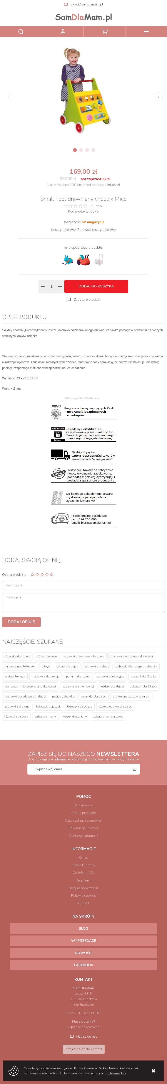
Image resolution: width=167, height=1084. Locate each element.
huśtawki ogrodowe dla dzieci (25, 696)
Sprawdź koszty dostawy (96, 229)
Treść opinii (14, 597)
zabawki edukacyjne (110, 676)
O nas (83, 857)
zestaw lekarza (15, 676)
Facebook (83, 965)
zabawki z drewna (17, 706)
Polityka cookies (83, 895)
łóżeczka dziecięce (79, 706)
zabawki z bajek (67, 666)
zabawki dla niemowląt (78, 686)
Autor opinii (14, 586)
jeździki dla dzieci (112, 686)
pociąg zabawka (63, 696)
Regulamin (83, 880)
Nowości (83, 953)
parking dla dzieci (78, 676)
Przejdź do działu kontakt (83, 1049)
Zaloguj (63, 31)
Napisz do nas (86, 1036)
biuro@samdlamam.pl (87, 4)
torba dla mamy (45, 716)
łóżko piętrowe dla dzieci (115, 706)
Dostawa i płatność (83, 835)
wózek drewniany (74, 716)
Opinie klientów (83, 865)
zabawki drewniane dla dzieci (83, 656)
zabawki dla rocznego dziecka (136, 666)
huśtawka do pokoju (46, 676)
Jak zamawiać (84, 805)
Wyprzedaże (83, 940)
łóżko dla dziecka (16, 716)
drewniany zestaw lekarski (131, 696)
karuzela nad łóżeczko (20, 666)
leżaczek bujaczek (48, 706)
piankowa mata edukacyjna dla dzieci (30, 686)
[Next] (158, 96)
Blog (83, 928)
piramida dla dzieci (93, 696)
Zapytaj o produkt (87, 299)
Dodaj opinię (21, 622)
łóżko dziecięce (47, 656)
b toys (46, 666)
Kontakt (83, 903)
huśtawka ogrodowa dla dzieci (132, 656)
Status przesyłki (83, 812)
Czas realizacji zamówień (83, 820)
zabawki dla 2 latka (143, 686)
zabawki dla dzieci (97, 666)
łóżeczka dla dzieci (17, 656)
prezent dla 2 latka (144, 676)
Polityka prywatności (83, 888)
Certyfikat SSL (84, 872)
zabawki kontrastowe (108, 716)
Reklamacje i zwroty (83, 828)
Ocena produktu (14, 574)
